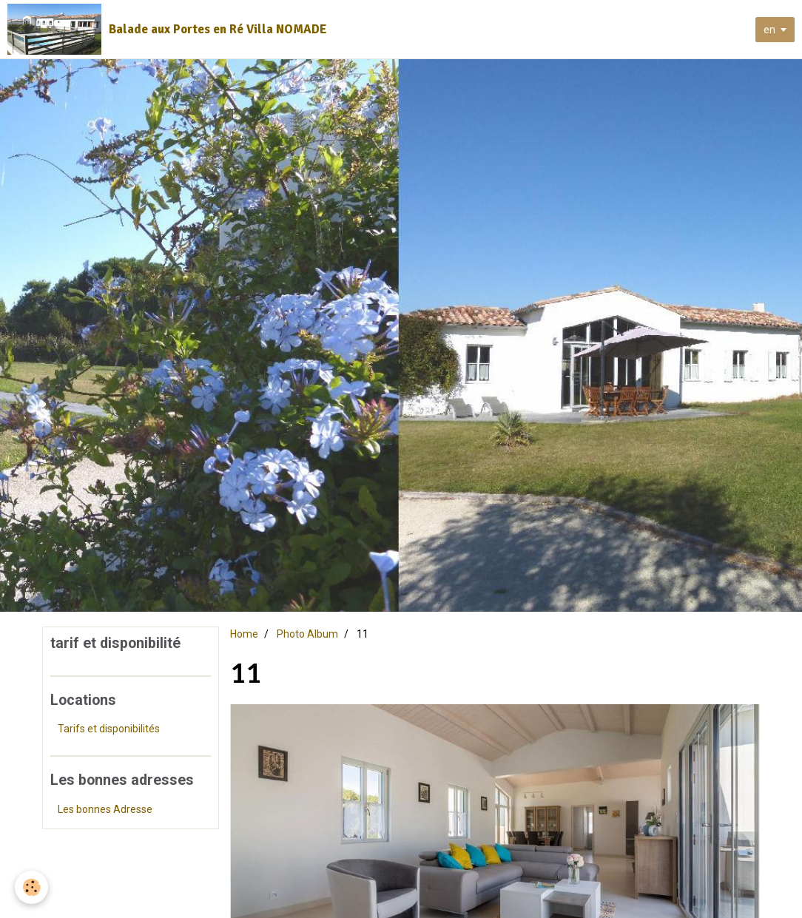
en (769, 30)
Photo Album (307, 634)
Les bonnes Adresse (105, 809)
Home (244, 634)
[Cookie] (31, 887)
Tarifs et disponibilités (109, 729)
